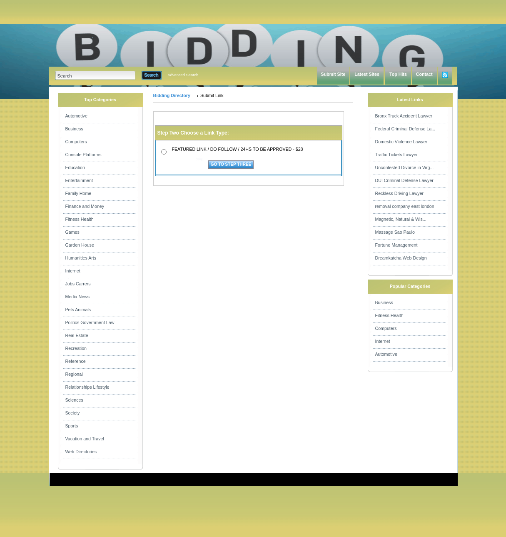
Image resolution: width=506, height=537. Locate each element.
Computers (76, 141)
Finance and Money (85, 206)
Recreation (76, 348)
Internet (72, 270)
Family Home (78, 193)
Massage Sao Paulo (395, 232)
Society (72, 412)
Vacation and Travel (84, 438)
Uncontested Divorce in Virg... (404, 167)
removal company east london (404, 206)
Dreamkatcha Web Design (401, 257)
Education (75, 167)
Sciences (74, 399)
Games (72, 232)
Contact (424, 74)
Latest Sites (366, 74)
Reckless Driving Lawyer (399, 193)
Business (74, 128)
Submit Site (333, 74)
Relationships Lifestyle (87, 387)
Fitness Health (79, 219)
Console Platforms (83, 154)
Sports (71, 425)
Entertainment (79, 180)
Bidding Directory (171, 95)
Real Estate (76, 335)
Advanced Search (183, 75)
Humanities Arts (81, 257)
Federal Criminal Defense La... (405, 128)
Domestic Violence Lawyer (401, 141)
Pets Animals (78, 309)
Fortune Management (396, 244)
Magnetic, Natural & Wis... (400, 219)
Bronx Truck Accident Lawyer (403, 115)
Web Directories (81, 451)
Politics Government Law (90, 322)
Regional (74, 374)
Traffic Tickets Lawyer (396, 154)
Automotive (76, 115)
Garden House (79, 244)
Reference (75, 361)
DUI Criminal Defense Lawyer (404, 180)
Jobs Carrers (78, 283)
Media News (77, 296)
